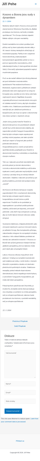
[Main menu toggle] (36, 4)
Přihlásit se (20, 441)
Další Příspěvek (20, 326)
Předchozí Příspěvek (20, 321)
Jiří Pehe (9, 4)
